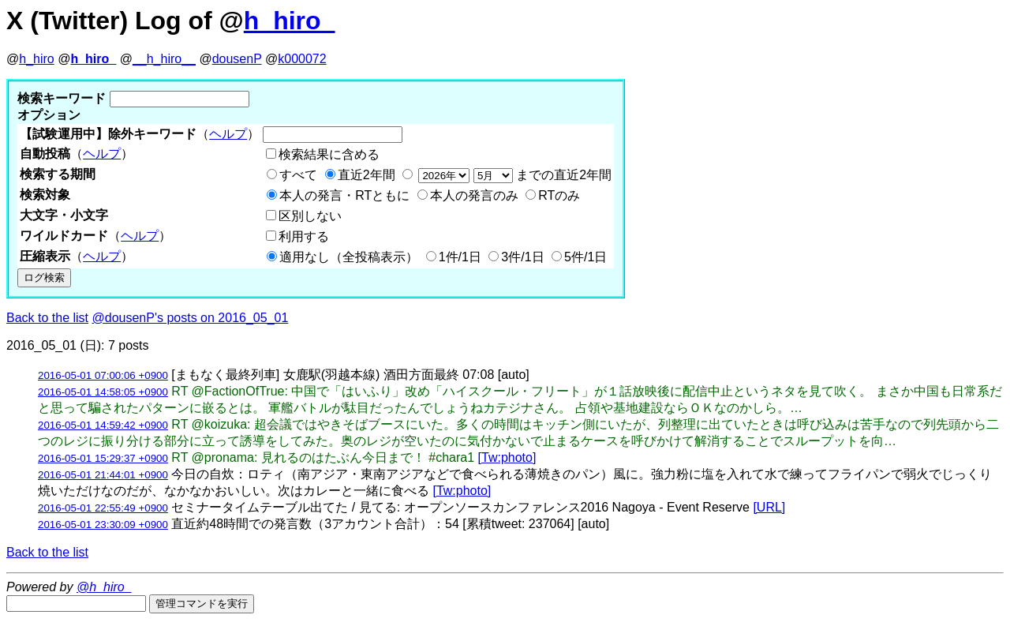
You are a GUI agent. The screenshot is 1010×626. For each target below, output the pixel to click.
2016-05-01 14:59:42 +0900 (103, 425)
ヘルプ (228, 134)
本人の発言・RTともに (344, 195)
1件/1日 (460, 257)
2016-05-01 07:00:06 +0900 (103, 375)
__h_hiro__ (164, 59)
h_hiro (36, 59)
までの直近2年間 (513, 175)
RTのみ (559, 195)
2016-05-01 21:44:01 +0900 (103, 475)
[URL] (769, 507)
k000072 (302, 59)
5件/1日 (585, 257)
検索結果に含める (329, 154)
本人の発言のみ (474, 195)
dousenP (237, 59)
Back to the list (47, 317)
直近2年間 (366, 175)
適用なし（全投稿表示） (348, 257)
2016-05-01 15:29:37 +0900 (103, 458)
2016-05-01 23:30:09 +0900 (103, 524)
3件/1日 (522, 257)
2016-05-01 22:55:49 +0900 (103, 508)
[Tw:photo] (507, 457)
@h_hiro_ (104, 587)
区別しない (310, 216)
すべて (298, 175)
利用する (304, 236)
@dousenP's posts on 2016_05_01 (190, 317)
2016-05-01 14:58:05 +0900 (103, 392)
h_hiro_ (289, 20)
